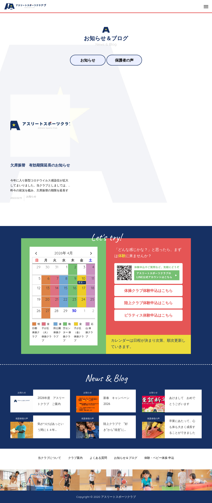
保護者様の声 (22, 418)
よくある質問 (98, 458)
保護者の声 (124, 60)
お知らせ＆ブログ (125, 458)
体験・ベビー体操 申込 (159, 458)
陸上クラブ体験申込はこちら (150, 302)
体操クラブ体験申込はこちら (150, 290)
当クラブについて (49, 458)
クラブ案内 (75, 458)
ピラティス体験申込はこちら (150, 315)
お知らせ (87, 60)
